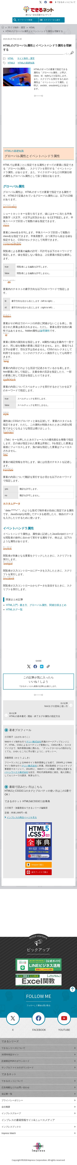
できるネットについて (65, 2)
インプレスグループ (38, 1113)
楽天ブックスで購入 (39, 872)
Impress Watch (38, 1133)
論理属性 (45, 330)
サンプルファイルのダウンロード (38, 1067)
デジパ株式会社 (33, 741)
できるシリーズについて (38, 1048)
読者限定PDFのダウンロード (38, 1061)
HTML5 (11, 63)
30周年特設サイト (38, 1054)
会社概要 (38, 1107)
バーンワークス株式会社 (16, 772)
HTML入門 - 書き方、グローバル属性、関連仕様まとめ (36, 605)
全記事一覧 (38, 1094)
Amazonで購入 (37, 865)
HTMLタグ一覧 (14, 609)
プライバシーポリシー (38, 1100)
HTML (32, 27)
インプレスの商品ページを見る (21, 817)
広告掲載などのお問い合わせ (38, 1087)
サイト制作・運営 (16, 27)
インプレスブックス (38, 1127)
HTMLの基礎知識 (26, 63)
